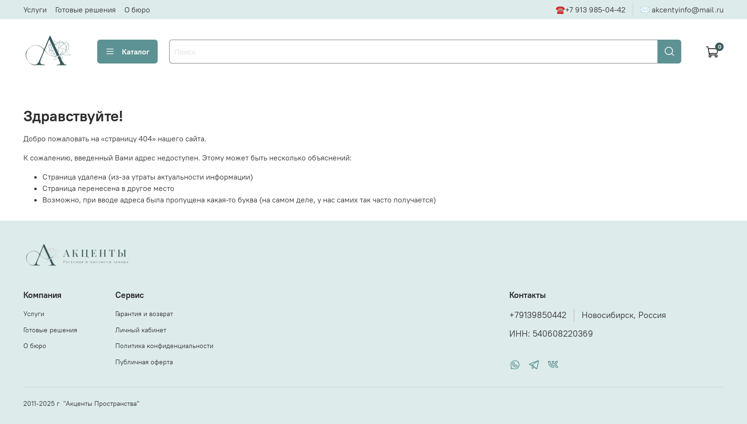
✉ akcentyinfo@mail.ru (682, 9)
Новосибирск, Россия (624, 315)
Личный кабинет (140, 330)
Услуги (35, 9)
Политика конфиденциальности (164, 345)
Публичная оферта (144, 362)
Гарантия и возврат (144, 313)
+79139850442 (537, 315)
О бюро (137, 9)
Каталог (127, 51)
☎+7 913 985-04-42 (590, 9)
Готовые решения (85, 9)
